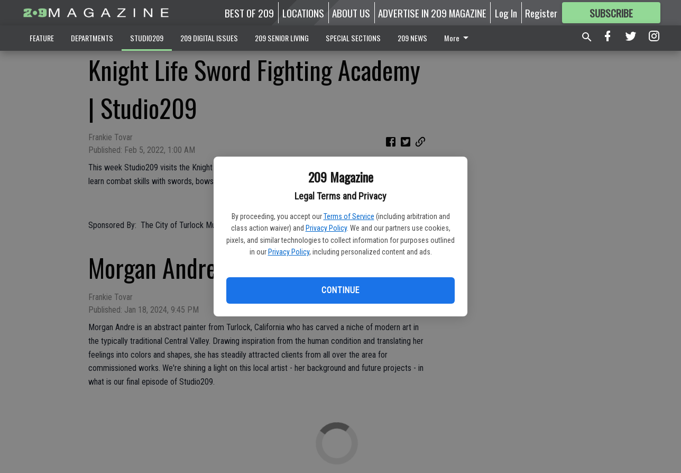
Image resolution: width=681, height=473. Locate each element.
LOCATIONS (303, 13)
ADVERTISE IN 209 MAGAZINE (432, 13)
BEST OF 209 (249, 13)
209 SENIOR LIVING (282, 37)
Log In (506, 13)
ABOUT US (351, 13)
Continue (340, 290)
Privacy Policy (326, 228)
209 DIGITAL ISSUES (209, 37)
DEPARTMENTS (92, 37)
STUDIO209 (146, 37)
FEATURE (42, 37)
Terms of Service (349, 216)
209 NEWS (412, 37)
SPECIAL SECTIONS (353, 37)
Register (541, 13)
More (458, 37)
